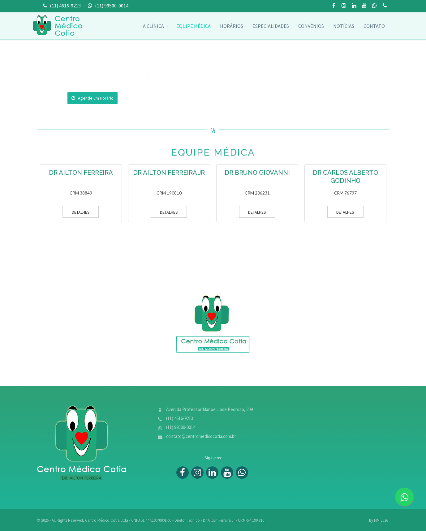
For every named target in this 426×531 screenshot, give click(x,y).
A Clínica (153, 26)
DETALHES (76, 211)
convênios (311, 26)
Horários (231, 26)
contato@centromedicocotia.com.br (201, 436)
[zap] (404, 497)
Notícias (343, 26)
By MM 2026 (378, 520)
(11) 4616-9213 (179, 418)
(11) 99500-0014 (384, 6)
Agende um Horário (92, 98)
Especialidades (270, 26)
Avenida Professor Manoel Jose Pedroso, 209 (209, 409)
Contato (374, 26)
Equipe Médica (193, 26)
